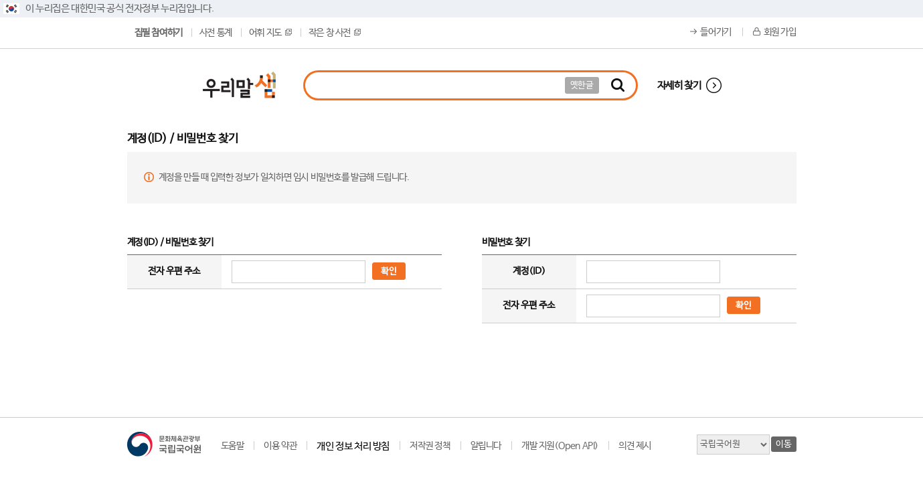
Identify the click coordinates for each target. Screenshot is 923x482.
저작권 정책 (430, 445)
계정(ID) (529, 271)
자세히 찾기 (679, 85)
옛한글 (582, 85)
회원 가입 (780, 32)
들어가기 (715, 32)
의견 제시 (634, 445)
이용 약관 (280, 445)
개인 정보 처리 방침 (353, 446)
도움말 (232, 445)
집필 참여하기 (159, 32)
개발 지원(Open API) (559, 445)
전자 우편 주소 (174, 271)
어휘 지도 (270, 32)
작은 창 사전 (335, 32)
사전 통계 (215, 32)
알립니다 (486, 445)
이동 (783, 444)
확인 (389, 271)
